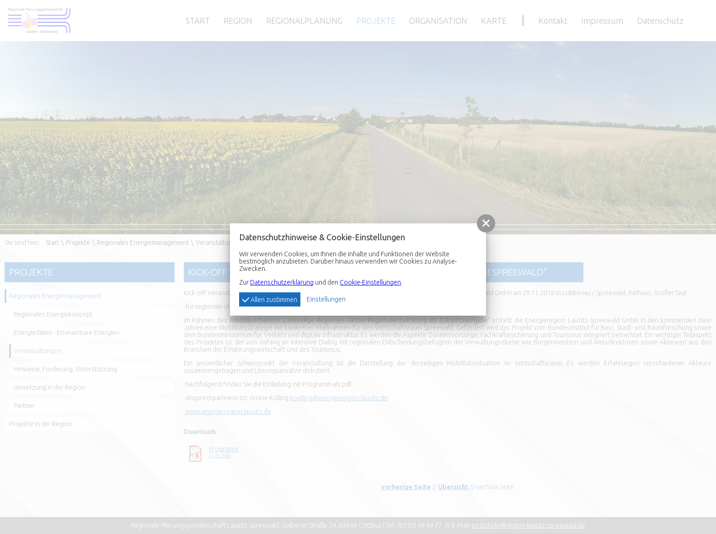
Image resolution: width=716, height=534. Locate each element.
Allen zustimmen (269, 299)
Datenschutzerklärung (282, 282)
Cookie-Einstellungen (370, 282)
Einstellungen (326, 299)
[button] (486, 223)
